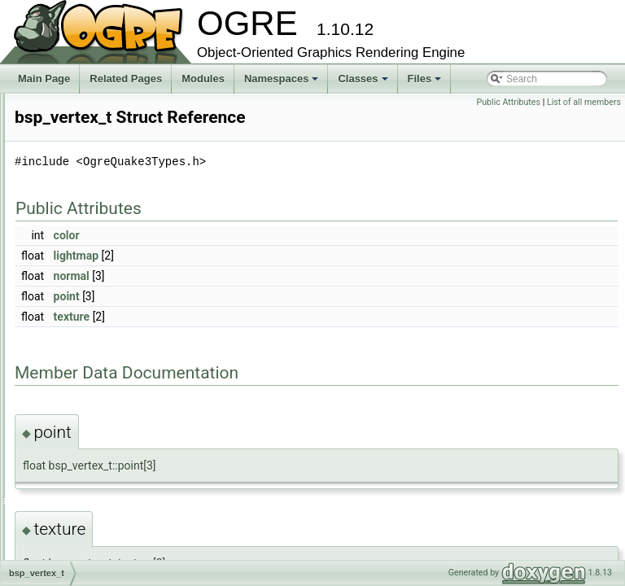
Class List (62, 210)
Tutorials (46, 102)
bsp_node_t (79, 407)
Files (426, 83)
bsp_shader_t (83, 442)
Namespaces (282, 83)
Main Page (44, 78)
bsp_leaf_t (76, 353)
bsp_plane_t (80, 425)
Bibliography (54, 138)
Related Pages (126, 78)
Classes (364, 83)
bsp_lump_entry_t (92, 371)
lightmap (279, 278)
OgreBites (75, 245)
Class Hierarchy (75, 514)
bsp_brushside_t (89, 299)
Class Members (74, 532)
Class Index (66, 496)
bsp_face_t (78, 317)
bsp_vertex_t (82, 460)
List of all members (584, 102)
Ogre (65, 228)
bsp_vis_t (74, 478)
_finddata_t (78, 263)
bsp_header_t (83, 335)
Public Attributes (508, 102)
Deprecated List (62, 120)
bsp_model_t (82, 389)
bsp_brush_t (80, 281)
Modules (203, 78)
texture (275, 339)
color (270, 258)
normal (275, 298)
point (270, 319)
